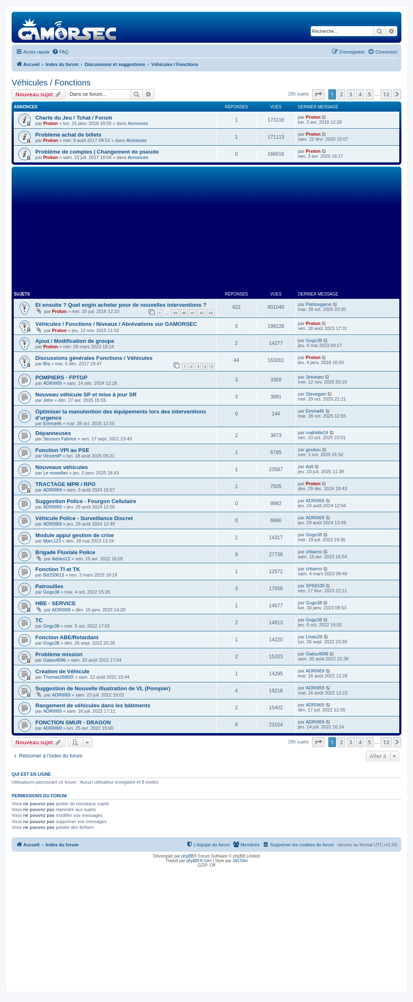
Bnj (46, 363)
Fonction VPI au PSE (62, 450)
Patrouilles (49, 586)
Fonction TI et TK (57, 569)
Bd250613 (53, 574)
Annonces (138, 123)
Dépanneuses (53, 433)
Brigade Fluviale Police (65, 552)
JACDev (240, 860)
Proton (50, 123)
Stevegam (316, 393)
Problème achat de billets (68, 135)
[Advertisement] (206, 231)
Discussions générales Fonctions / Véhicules (93, 358)
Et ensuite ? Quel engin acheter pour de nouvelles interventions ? (120, 305)
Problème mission (59, 654)
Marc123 (52, 540)
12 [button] (386, 94)
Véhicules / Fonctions (51, 82)
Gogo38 (314, 340)
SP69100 (315, 585)
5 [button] (369, 94)
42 (201, 312)
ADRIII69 (52, 383)
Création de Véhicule (62, 671)
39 (175, 312)
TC (39, 620)
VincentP (52, 455)
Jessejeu (315, 376)
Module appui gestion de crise (74, 535)
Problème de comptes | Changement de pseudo (97, 152)
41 (193, 312)
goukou (313, 449)
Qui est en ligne (31, 774)
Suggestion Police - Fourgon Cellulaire (85, 501)
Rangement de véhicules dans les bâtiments (92, 705)
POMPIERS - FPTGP (61, 377)
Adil (309, 466)
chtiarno (314, 551)
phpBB (187, 856)
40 (184, 312)
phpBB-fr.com (199, 860)
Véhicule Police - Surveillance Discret (84, 518)
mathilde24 (317, 432)
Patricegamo (319, 304)
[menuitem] (60, 52)
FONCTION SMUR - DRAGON (73, 722)
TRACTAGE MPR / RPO (65, 484)
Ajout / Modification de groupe (74, 341)
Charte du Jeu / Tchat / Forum (73, 118)
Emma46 (52, 423)
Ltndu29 (314, 636)
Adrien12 (61, 558)
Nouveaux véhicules (61, 467)
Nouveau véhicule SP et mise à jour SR (86, 394)
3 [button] (350, 94)
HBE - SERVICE (55, 603)
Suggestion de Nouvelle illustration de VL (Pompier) (102, 688)
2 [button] (341, 94)
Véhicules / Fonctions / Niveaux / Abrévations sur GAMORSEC (116, 324)
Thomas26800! (58, 677)
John (48, 400)
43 (211, 312)
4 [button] (360, 94)
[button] (318, 94)
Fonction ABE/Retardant (66, 637)
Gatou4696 (54, 659)
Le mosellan (55, 472)
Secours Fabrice (59, 438)
